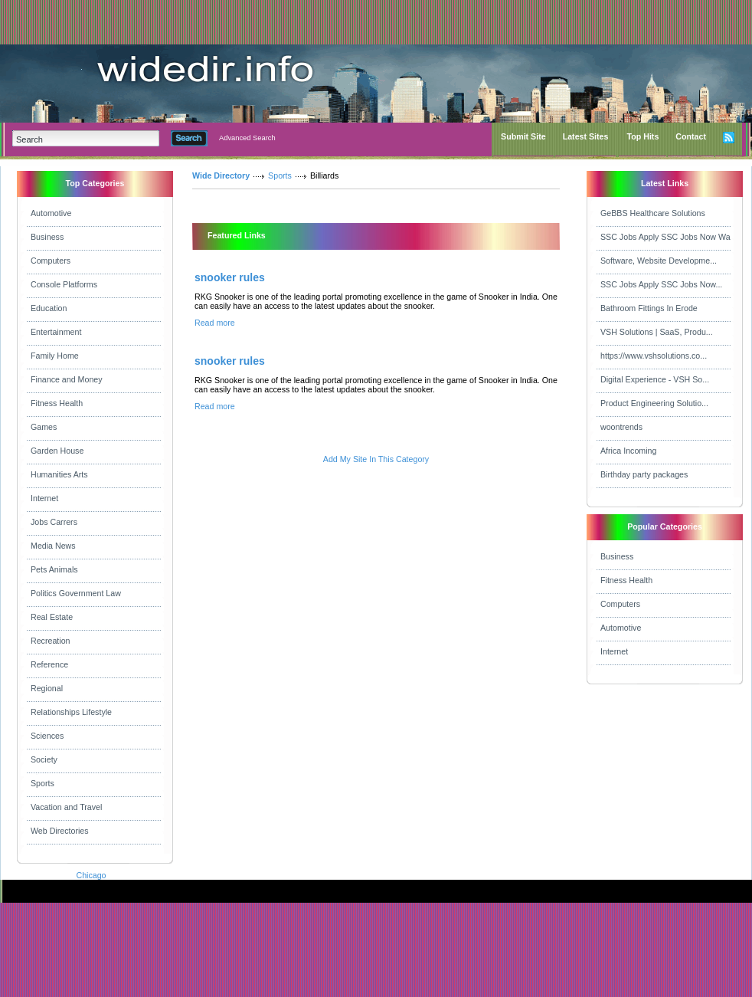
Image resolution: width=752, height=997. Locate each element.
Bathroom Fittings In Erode (649, 308)
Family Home (55, 355)
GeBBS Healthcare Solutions (652, 213)
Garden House (57, 450)
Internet (44, 498)
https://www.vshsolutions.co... (653, 355)
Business (47, 236)
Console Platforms (64, 284)
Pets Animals (54, 569)
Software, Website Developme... (658, 260)
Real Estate (52, 616)
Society (44, 759)
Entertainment (56, 331)
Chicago (91, 875)
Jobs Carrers (54, 521)
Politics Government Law (76, 593)
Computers (50, 260)
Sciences (47, 735)
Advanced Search (247, 138)
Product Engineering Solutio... (654, 403)
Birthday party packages (644, 474)
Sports (42, 783)
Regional (47, 688)
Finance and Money (67, 379)
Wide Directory (221, 175)
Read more (215, 322)
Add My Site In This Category (376, 459)
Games (44, 426)
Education (49, 308)
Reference (49, 664)
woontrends (621, 426)
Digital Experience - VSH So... (654, 379)
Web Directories (60, 830)
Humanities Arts (59, 474)
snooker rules (230, 277)
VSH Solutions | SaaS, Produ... (656, 331)
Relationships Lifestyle (71, 712)
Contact (690, 136)
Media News (53, 545)
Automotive (51, 213)
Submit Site (523, 136)
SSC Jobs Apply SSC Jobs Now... (661, 284)
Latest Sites (586, 136)
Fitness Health (57, 403)
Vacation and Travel (66, 807)
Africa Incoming (628, 450)
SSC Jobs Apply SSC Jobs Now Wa (665, 236)
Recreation (50, 640)
